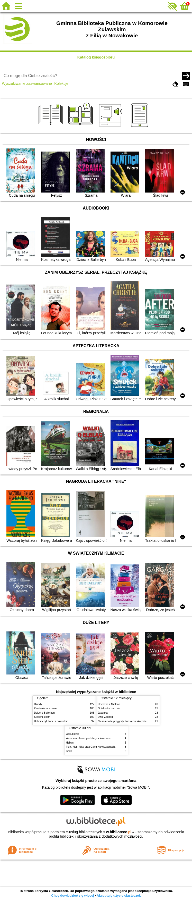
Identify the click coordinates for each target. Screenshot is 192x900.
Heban (70, 742)
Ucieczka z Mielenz (109, 704)
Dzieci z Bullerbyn (44, 712)
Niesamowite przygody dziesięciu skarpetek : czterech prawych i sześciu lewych (144, 721)
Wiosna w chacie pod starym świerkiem (88, 738)
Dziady (38, 704)
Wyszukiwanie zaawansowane (27, 83)
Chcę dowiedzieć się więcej (72, 895)
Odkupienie (72, 733)
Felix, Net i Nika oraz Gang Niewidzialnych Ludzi (94, 746)
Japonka (103, 712)
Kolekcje (61, 83)
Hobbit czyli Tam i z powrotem (51, 721)
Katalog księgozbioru (96, 57)
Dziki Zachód (105, 716)
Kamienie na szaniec (46, 708)
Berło (69, 751)
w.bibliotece (119, 832)
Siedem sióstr (42, 716)
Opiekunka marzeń (109, 708)
